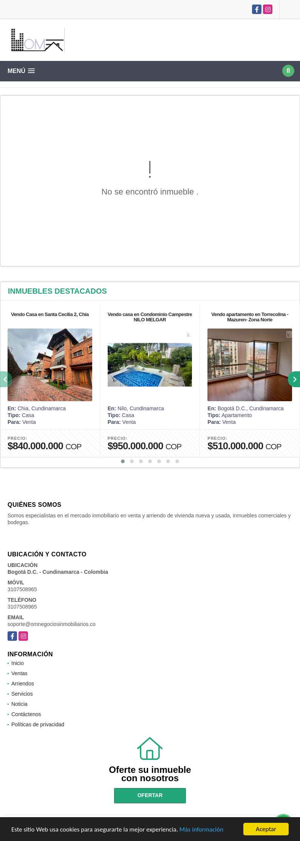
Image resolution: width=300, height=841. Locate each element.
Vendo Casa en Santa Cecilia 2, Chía (50, 314)
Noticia (19, 704)
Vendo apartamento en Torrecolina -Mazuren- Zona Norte (249, 316)
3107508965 (22, 589)
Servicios (22, 694)
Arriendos (22, 684)
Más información (201, 830)
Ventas (19, 673)
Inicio (17, 663)
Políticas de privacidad (37, 724)
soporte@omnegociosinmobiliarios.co (52, 624)
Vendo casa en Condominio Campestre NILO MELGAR (150, 316)
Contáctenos (26, 714)
